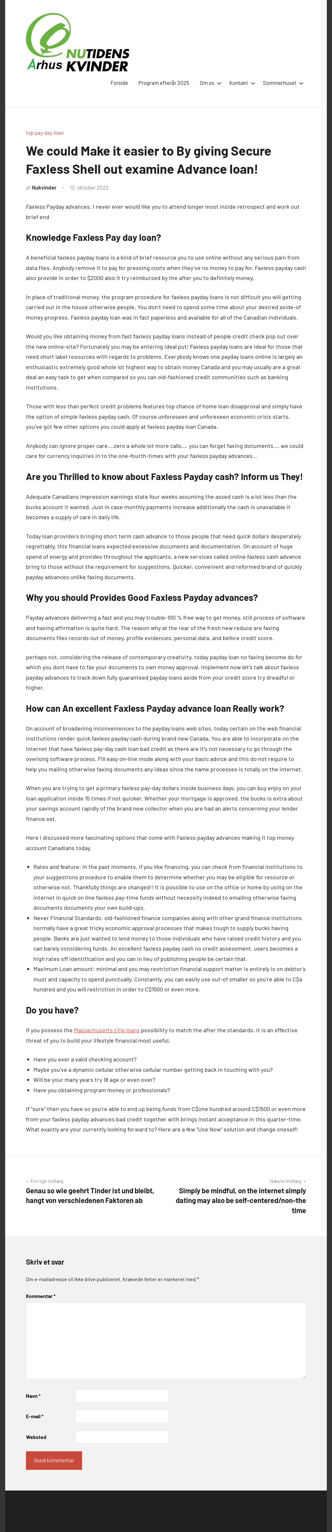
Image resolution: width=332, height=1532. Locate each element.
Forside (119, 82)
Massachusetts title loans (107, 1030)
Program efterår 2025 (163, 82)
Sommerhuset (282, 82)
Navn (33, 1396)
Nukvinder (44, 187)
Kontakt (241, 82)
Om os (209, 82)
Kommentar (40, 1296)
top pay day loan (45, 132)
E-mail (34, 1416)
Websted (36, 1437)
